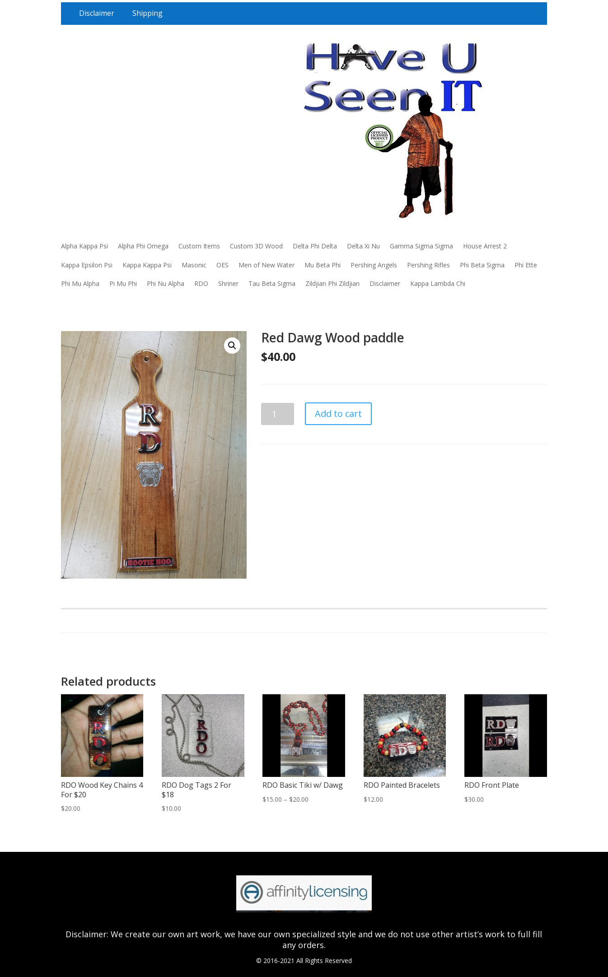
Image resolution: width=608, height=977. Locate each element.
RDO (201, 283)
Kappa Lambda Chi (437, 283)
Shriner (228, 283)
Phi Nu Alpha (165, 283)
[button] (232, 345)
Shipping (147, 13)
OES (222, 265)
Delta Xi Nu (363, 246)
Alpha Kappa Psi (84, 246)
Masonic (194, 265)
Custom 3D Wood (256, 246)
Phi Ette (525, 265)
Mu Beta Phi (322, 265)
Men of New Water (267, 265)
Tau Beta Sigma (271, 283)
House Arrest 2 (485, 246)
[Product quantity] (277, 414)
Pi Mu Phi (123, 283)
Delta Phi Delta (315, 246)
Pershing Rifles (428, 265)
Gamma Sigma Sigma (421, 246)
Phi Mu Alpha (80, 283)
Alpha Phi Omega (143, 246)
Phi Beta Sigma (482, 265)
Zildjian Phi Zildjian (332, 283)
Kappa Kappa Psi (147, 265)
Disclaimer (96, 13)
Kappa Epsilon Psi (86, 265)
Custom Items (199, 246)
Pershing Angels (374, 265)
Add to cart (338, 413)
